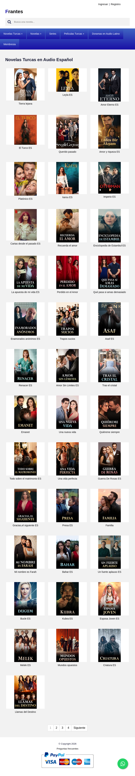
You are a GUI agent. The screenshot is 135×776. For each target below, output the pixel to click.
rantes (14, 11)
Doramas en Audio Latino (106, 33)
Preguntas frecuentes (67, 748)
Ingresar (103, 4)
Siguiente (79, 727)
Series (52, 33)
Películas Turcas (73, 33)
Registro (116, 4)
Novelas (34, 33)
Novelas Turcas (12, 33)
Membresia (10, 44)
